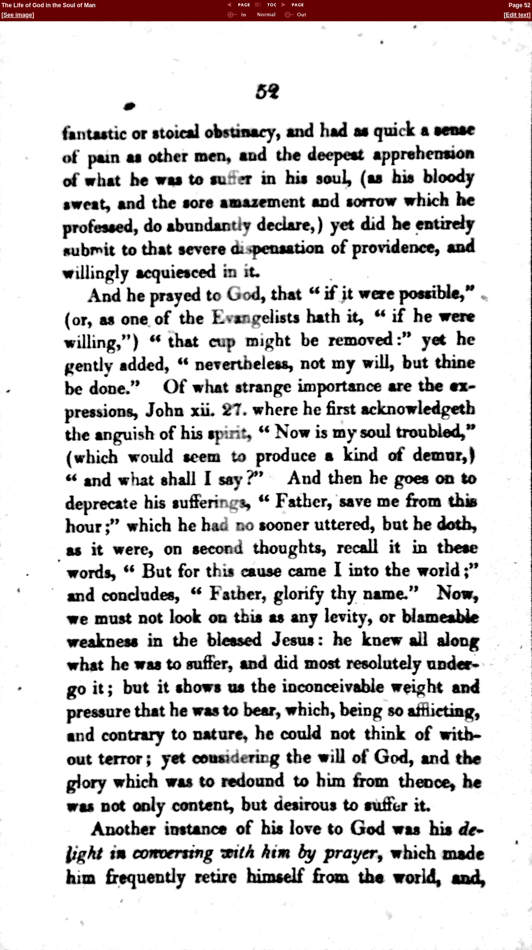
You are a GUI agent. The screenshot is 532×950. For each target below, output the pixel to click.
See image (17, 15)
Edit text (517, 15)
